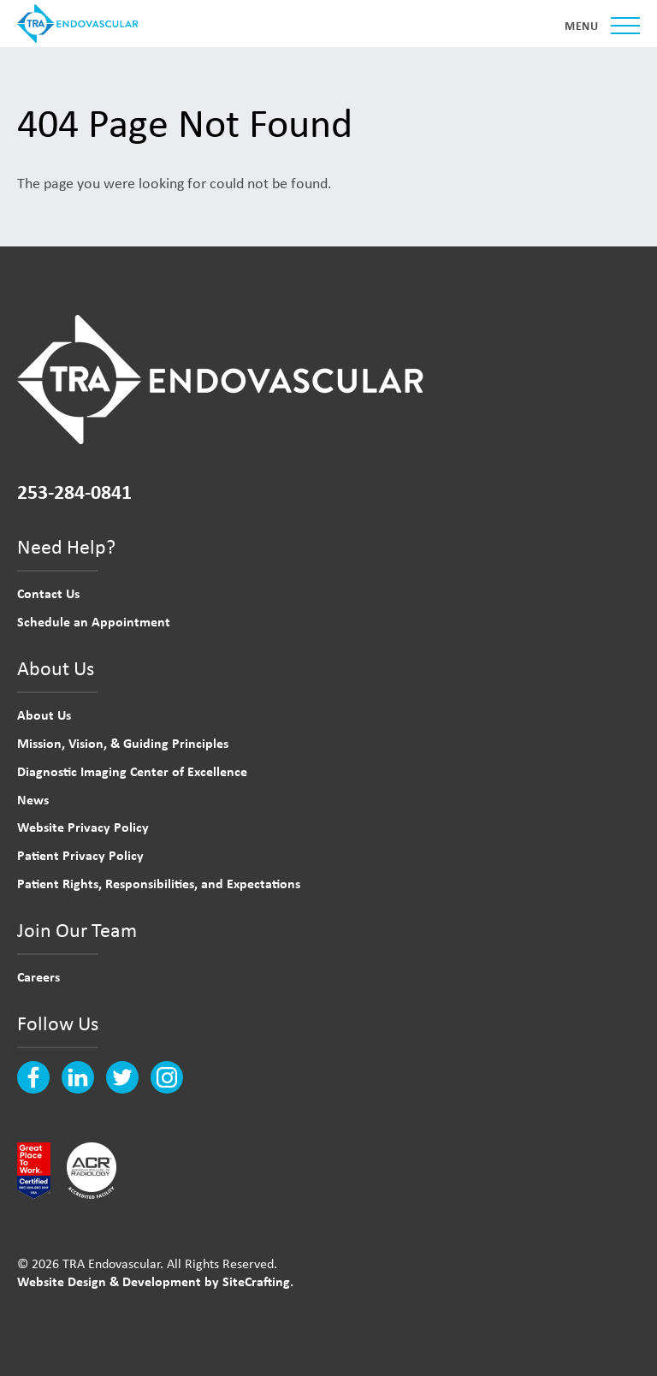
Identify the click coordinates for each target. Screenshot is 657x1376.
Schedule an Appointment (93, 621)
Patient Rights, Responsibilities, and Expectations (158, 883)
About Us (44, 714)
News (33, 799)
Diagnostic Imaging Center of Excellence (132, 771)
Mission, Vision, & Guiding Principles (122, 742)
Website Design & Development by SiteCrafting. (155, 1281)
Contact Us (48, 593)
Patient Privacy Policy (80, 854)
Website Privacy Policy (83, 826)
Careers (38, 976)
